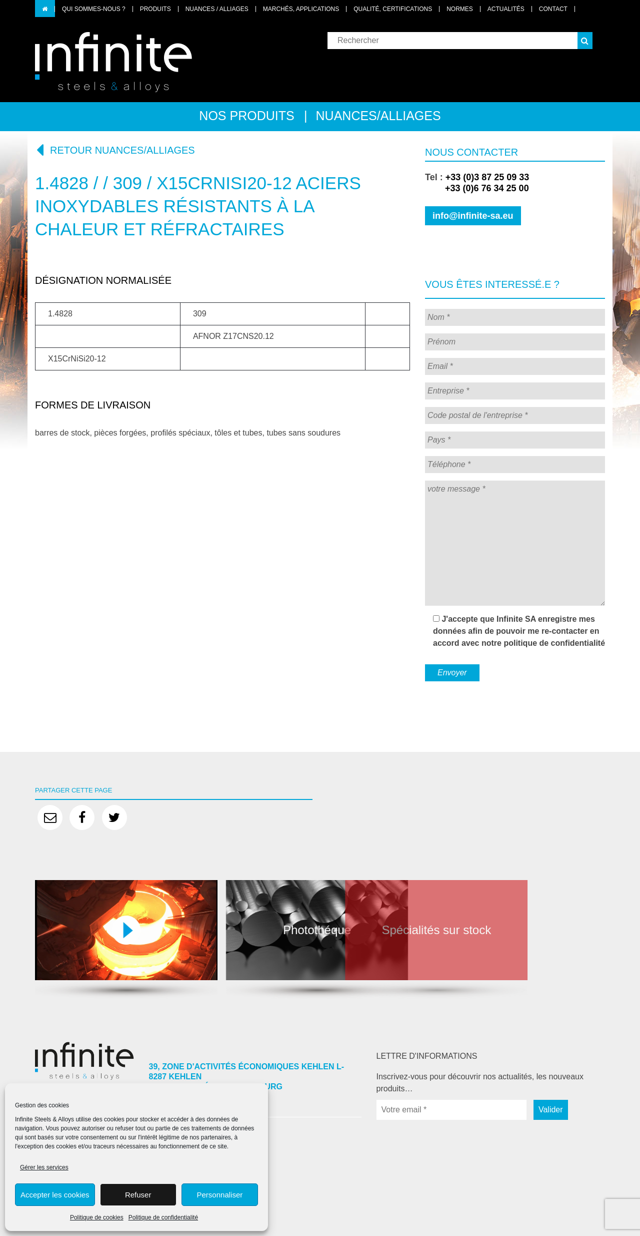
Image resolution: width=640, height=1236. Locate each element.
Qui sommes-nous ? (94, 9)
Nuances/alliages (378, 116)
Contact (553, 9)
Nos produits (246, 116)
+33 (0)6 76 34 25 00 (477, 188)
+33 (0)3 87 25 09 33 (488, 177)
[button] (585, 40)
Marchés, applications (301, 9)
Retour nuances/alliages (115, 150)
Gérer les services (44, 1167)
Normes (459, 9)
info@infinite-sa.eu (473, 216)
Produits (155, 9)
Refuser (138, 1194)
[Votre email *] (451, 1110)
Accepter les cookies (55, 1194)
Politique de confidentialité (163, 1217)
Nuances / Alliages (217, 9)
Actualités (506, 9)
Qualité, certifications (393, 9)
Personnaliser (220, 1194)
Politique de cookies (97, 1217)
